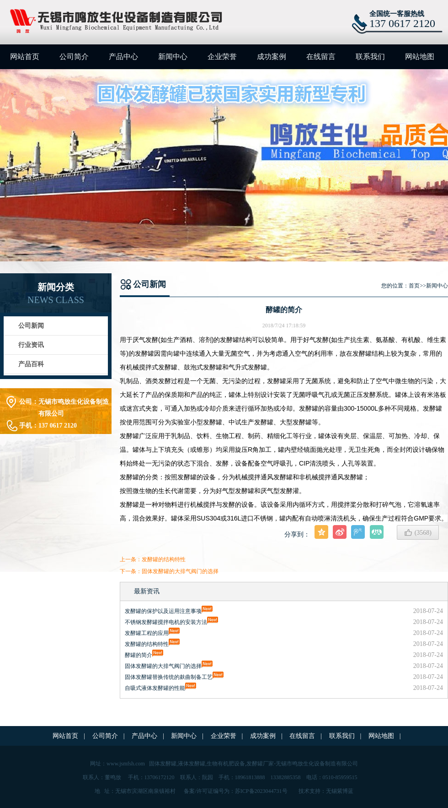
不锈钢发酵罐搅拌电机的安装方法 (166, 622)
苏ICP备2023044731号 (261, 791)
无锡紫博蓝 (339, 791)
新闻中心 (172, 56)
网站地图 (419, 56)
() (418, 532)
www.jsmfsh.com (126, 763)
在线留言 (321, 56)
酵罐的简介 (138, 655)
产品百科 (31, 364)
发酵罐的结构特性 (164, 559)
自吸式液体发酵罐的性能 (155, 688)
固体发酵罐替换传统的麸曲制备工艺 (169, 677)
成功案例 (271, 56)
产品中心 (123, 56)
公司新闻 (31, 325)
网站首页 (24, 56)
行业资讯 (31, 345)
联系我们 (370, 56)
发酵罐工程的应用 (147, 633)
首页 (414, 285)
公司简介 (74, 56)
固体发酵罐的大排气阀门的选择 (180, 571)
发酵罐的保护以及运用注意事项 (163, 611)
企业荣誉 (222, 56)
